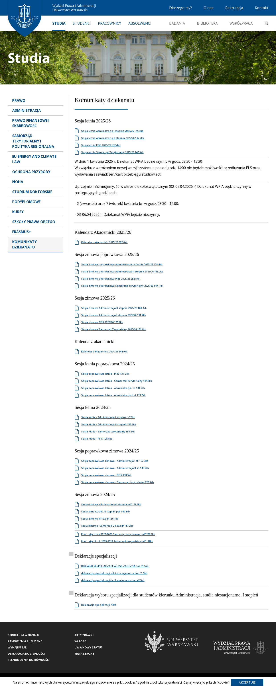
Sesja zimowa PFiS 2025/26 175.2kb (102, 322)
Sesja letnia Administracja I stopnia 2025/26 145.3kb (112, 130)
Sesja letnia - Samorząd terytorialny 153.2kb (108, 431)
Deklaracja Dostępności (26, 654)
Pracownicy (109, 23)
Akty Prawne (84, 635)
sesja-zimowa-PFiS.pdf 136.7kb (99, 518)
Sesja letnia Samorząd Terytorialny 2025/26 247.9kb (112, 152)
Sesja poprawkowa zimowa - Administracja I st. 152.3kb (114, 460)
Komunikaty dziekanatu (24, 244)
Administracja (26, 110)
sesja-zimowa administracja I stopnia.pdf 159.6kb (111, 504)
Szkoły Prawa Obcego (33, 221)
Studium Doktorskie (32, 191)
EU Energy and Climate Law (34, 159)
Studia (58, 23)
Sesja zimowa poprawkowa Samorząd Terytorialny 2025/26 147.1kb (122, 285)
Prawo (18, 100)
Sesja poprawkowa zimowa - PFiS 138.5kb (106, 475)
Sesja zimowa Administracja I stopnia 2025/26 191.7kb (113, 315)
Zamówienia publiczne (25, 641)
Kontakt (261, 7)
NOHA (17, 181)
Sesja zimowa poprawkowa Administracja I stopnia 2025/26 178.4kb (121, 264)
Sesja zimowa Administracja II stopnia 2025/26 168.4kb (114, 308)
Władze (80, 641)
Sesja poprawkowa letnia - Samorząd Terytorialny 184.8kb (116, 380)
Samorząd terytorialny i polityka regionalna (33, 141)
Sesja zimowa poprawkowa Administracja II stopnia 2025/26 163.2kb (122, 271)
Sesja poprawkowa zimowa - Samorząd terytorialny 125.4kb (117, 482)
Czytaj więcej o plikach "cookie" (206, 682)
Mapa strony (84, 654)
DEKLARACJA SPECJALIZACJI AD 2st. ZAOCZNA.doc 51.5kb (114, 566)
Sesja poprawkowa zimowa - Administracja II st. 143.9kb (115, 468)
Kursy (18, 211)
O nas (208, 7)
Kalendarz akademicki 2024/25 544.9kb (104, 351)
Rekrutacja (234, 7)
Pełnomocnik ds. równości (29, 660)
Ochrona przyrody (31, 171)
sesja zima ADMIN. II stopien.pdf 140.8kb (105, 511)
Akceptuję (247, 682)
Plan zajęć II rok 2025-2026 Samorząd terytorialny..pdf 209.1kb (118, 534)
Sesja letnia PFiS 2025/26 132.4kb (100, 145)
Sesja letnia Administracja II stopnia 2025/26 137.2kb (112, 138)
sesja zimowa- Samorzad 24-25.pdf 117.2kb (107, 525)
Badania (177, 23)
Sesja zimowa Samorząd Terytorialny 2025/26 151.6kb (113, 329)
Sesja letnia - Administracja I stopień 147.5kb (108, 417)
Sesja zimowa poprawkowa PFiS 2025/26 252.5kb (110, 278)
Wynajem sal (17, 647)
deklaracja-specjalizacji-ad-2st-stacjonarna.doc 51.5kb (114, 573)
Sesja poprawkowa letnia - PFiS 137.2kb (105, 373)
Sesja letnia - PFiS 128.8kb (96, 438)
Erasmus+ (21, 231)
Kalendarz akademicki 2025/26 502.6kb (104, 242)
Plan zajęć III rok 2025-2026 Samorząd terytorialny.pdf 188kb (117, 541)
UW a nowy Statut (89, 647)
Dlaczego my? (180, 7)
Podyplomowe (26, 201)
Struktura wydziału (23, 635)
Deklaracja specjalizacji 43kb (98, 604)
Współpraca (241, 23)
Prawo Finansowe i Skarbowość (30, 123)
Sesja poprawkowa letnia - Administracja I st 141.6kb (113, 388)
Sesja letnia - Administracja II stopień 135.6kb (108, 424)
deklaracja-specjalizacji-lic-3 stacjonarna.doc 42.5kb (112, 580)
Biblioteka (207, 23)
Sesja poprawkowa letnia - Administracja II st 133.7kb (113, 395)
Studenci (82, 23)
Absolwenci (139, 23)
